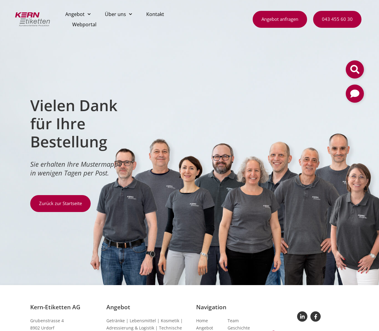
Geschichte (239, 328)
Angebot (78, 14)
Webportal (84, 24)
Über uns (118, 14)
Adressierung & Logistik (130, 328)
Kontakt (155, 14)
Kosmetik (170, 320)
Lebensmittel (143, 320)
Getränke (115, 320)
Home (202, 320)
